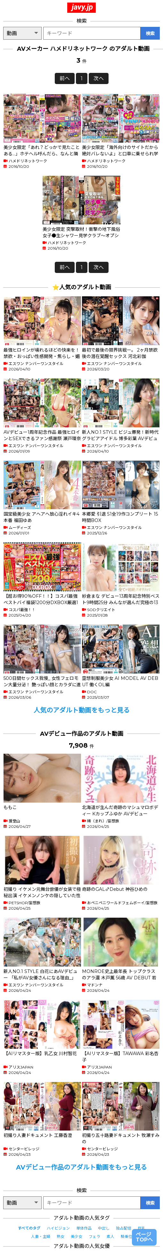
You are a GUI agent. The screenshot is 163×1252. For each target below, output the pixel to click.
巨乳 (141, 1228)
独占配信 (123, 1228)
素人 (110, 1236)
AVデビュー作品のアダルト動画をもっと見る (81, 1167)
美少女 (76, 1236)
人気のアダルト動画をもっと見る (82, 710)
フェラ (94, 1236)
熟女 (60, 1236)
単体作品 (84, 1228)
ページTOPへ (144, 1237)
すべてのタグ (29, 1228)
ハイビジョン (58, 1228)
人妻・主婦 (40, 1236)
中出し (104, 1228)
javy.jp (82, 7)
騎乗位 (126, 1236)
